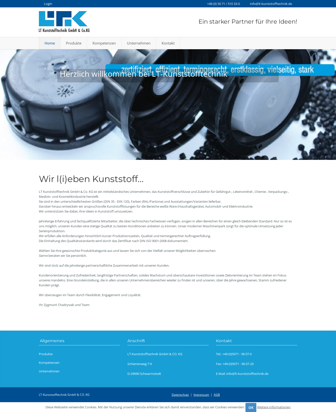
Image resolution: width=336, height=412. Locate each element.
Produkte (73, 43)
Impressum (201, 395)
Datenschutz (180, 395)
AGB (217, 395)
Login (48, 3)
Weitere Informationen (273, 407)
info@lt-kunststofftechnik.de (271, 3)
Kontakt (168, 43)
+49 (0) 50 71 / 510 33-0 (223, 3)
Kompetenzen (104, 43)
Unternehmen (139, 43)
